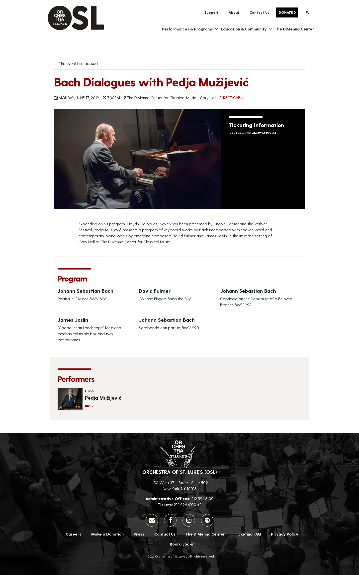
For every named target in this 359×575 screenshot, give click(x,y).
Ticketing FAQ (248, 534)
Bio (87, 406)
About (234, 12)
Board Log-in (182, 544)
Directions (230, 97)
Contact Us (259, 12)
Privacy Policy (284, 534)
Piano (89, 391)
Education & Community (246, 29)
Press (139, 534)
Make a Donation (107, 534)
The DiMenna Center (294, 28)
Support (211, 12)
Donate (286, 12)
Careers (73, 534)
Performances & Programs (190, 29)
